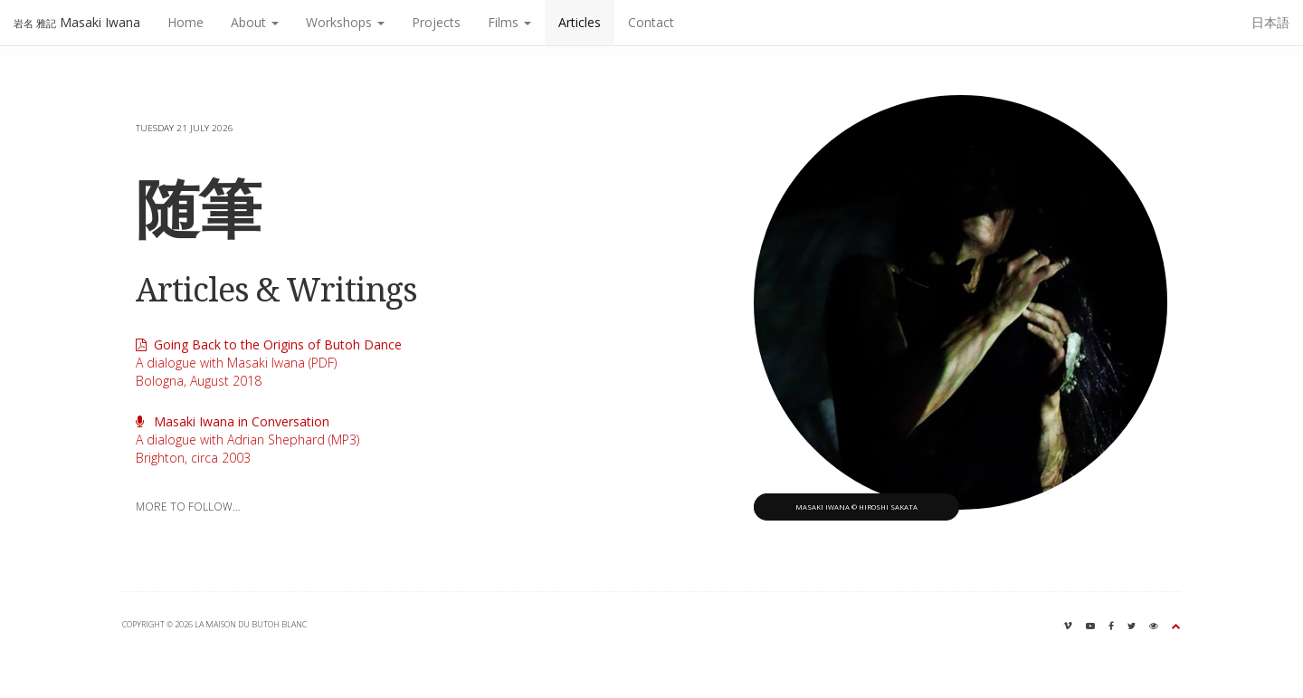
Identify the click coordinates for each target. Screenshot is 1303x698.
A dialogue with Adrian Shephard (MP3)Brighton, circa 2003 (247, 439)
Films (509, 22)
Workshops (345, 22)
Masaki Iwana (77, 22)
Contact (651, 22)
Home (185, 22)
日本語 (1270, 22)
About (255, 22)
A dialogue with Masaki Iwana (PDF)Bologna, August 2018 (269, 362)
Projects (436, 22)
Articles (579, 22)
